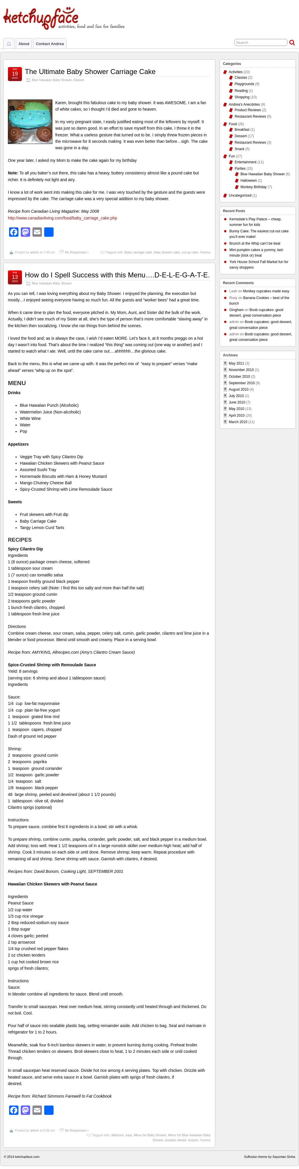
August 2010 (238, 389)
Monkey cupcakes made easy (266, 291)
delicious (117, 1135)
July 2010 (236, 396)
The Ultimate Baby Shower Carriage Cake (90, 71)
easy (129, 1135)
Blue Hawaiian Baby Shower (52, 80)
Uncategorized (240, 195)
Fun (232, 156)
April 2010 (237, 415)
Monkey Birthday (253, 187)
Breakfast (242, 130)
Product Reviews (248, 110)
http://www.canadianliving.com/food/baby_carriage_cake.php (62, 218)
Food (233, 124)
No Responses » (77, 252)
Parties (240, 168)
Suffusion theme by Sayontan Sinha (269, 1156)
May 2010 (236, 409)
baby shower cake (167, 252)
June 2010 (237, 402)
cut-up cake (190, 252)
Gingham (236, 310)
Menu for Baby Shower (150, 1135)
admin (34, 252)
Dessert (78, 80)
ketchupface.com (27, 1156)
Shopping (242, 97)
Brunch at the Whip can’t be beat (254, 243)
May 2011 (236, 363)
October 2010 (239, 377)
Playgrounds (244, 84)
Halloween (248, 180)
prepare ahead (175, 1140)
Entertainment (246, 162)
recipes (193, 1140)
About (23, 44)
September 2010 (242, 383)
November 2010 (241, 370)
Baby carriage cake (138, 252)
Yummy (205, 252)
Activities (236, 72)
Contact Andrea (50, 44)
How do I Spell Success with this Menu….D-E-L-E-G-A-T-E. (117, 275)
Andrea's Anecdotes (244, 104)
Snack (239, 149)
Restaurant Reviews (250, 116)
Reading (241, 91)
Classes (241, 77)
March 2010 (238, 422)
